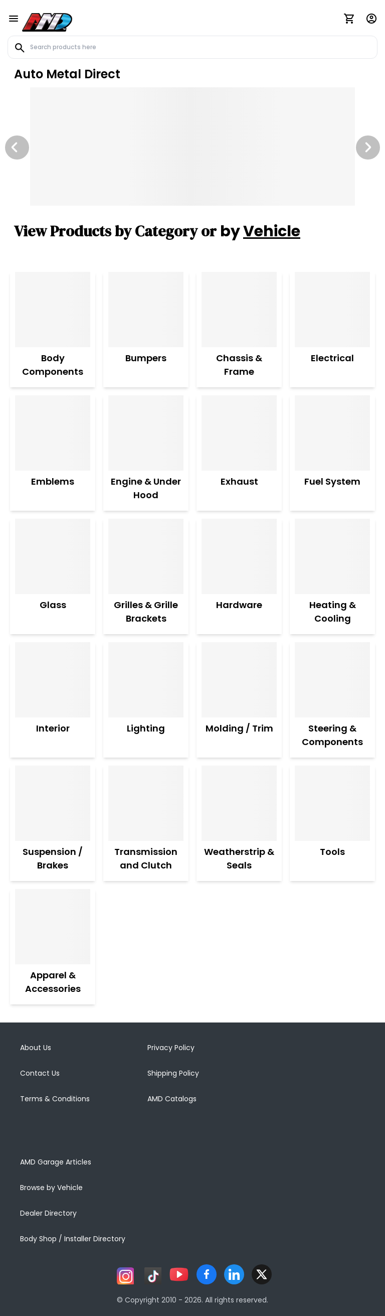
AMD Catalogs (172, 1099)
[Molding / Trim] (239, 679)
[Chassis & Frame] (239, 309)
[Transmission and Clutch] (145, 803)
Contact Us (40, 1073)
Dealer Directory (48, 1213)
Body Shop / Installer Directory (72, 1239)
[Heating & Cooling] (332, 556)
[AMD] (47, 20)
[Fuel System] (332, 433)
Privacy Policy (171, 1048)
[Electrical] (332, 309)
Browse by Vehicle (51, 1188)
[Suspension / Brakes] (52, 803)
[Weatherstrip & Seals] (239, 803)
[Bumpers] (145, 309)
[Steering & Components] (332, 679)
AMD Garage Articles (55, 1162)
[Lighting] (145, 679)
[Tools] (332, 803)
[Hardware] (239, 556)
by (260, 231)
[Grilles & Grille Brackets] (145, 556)
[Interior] (52, 679)
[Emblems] (52, 433)
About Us (35, 1048)
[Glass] (52, 556)
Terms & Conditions (55, 1099)
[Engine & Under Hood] (145, 433)
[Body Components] (52, 309)
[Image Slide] (192, 146)
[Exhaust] (239, 433)
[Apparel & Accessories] (52, 926)
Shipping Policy (173, 1073)
